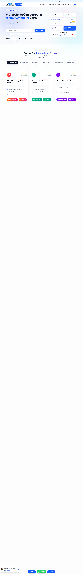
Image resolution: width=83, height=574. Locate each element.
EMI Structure (68, 4)
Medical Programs (70, 62)
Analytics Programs (24, 62)
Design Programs (35, 62)
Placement (35, 4)
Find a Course (39, 30)
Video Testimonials (74, 1)
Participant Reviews (65, 1)
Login (75, 4)
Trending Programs (12, 62)
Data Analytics (19, 33)
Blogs (62, 4)
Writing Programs (41, 65)
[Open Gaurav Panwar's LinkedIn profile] (18, 569)
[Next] (77, 87)
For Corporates (43, 4)
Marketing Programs (59, 62)
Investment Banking (35, 33)
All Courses (18, 4)
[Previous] (5, 87)
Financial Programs (47, 62)
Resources (51, 4)
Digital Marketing (27, 33)
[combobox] (20, 30)
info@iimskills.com (11, 1)
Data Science (12, 33)
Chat (51, 571)
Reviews (57, 4)
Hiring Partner (50, 1)
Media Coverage (56, 1)
